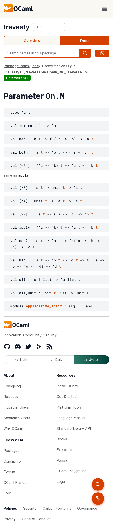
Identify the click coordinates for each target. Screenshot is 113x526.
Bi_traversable (33, 72)
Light (21, 359)
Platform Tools (69, 407)
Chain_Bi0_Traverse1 (65, 72)
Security (29, 508)
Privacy (10, 519)
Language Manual (71, 418)
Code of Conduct (36, 519)
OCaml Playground (72, 471)
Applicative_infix (44, 306)
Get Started (67, 396)
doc (35, 66)
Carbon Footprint (57, 508)
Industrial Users (16, 407)
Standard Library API (74, 428)
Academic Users (17, 418)
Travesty (11, 72)
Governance (87, 508)
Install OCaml (67, 386)
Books (62, 439)
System (91, 360)
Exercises (64, 449)
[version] (49, 27)
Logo (61, 481)
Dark (56, 359)
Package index (16, 66)
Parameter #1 (17, 78)
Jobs (8, 493)
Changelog (12, 386)
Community (13, 461)
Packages (11, 450)
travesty (16, 27)
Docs (84, 40)
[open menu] (104, 8)
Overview (32, 40)
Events (9, 472)
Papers (62, 460)
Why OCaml (13, 428)
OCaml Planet (15, 482)
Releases (11, 396)
